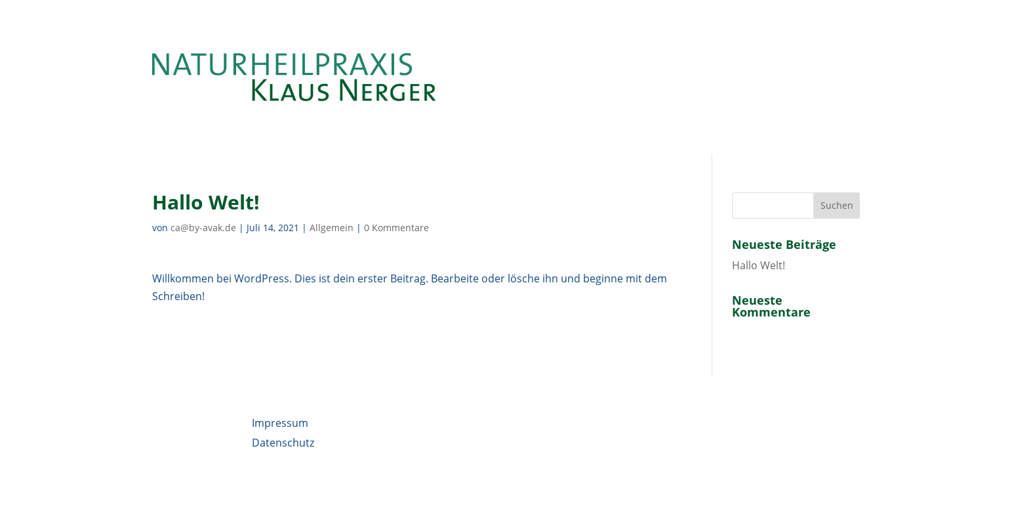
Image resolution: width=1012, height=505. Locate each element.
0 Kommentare (396, 227)
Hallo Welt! (758, 265)
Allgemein (332, 227)
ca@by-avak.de (203, 227)
